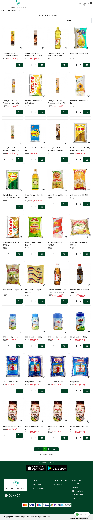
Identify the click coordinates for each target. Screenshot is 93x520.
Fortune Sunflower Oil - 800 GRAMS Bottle (56, 54)
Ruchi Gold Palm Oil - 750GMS (55, 243)
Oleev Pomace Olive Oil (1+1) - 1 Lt (34, 196)
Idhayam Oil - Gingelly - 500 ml (34, 291)
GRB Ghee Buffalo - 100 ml (79, 427)
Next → (54, 449)
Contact (75, 488)
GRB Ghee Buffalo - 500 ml (34, 427)
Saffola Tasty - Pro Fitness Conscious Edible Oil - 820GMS (12, 196)
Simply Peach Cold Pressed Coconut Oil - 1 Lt (57, 149)
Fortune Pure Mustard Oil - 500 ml (79, 291)
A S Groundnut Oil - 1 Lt (79, 195)
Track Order (76, 498)
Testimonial (57, 485)
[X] (10, 496)
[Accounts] (84, 4)
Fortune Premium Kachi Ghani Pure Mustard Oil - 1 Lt (58, 291)
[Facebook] (6, 496)
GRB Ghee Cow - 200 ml (57, 337)
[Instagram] (18, 496)
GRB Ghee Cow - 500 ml (34, 337)
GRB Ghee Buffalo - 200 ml (57, 427)
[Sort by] (69, 20)
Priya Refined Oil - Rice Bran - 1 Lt (34, 243)
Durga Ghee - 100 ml (10, 382)
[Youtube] (14, 496)
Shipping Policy (78, 491)
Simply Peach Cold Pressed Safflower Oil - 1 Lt (12, 149)
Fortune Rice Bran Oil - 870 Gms (11, 243)
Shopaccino (83, 519)
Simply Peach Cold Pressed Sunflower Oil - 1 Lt (57, 102)
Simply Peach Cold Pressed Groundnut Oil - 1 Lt (35, 54)
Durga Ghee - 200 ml (33, 382)
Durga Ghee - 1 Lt (76, 382)
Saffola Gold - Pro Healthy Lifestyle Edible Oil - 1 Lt (80, 149)
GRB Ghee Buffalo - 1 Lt (12, 426)
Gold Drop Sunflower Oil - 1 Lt (79, 54)
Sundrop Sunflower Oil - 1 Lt (35, 149)
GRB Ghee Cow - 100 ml (79, 337)
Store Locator (38, 488)
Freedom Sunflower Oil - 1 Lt (80, 102)
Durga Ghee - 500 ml (55, 382)
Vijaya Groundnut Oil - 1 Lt (57, 195)
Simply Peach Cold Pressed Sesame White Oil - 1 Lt (12, 102)
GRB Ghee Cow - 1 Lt (10, 337)
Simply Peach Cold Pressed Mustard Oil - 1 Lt (12, 54)
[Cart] (19, 65)
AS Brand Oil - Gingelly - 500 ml (79, 243)
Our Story (37, 485)
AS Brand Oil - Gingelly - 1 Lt (12, 291)
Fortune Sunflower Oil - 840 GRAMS (34, 102)
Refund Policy (77, 495)
